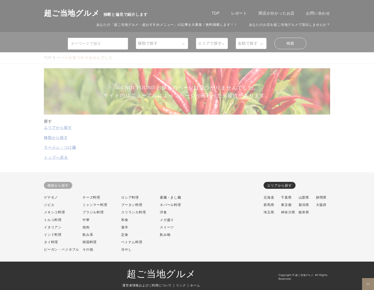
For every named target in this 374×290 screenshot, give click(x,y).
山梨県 (304, 197)
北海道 (269, 197)
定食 (124, 234)
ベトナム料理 (131, 242)
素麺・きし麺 (170, 197)
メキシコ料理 (54, 212)
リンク (181, 285)
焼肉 (86, 227)
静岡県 (321, 197)
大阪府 (321, 204)
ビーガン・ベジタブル (61, 249)
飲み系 (88, 234)
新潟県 (304, 204)
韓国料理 (90, 242)
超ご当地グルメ (161, 274)
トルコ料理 (53, 219)
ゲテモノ (51, 197)
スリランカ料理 (133, 212)
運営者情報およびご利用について (147, 285)
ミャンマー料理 (95, 204)
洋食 (163, 212)
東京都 (286, 204)
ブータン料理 (131, 204)
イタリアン (53, 227)
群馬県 (269, 204)
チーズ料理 (91, 197)
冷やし (126, 249)
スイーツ (167, 227)
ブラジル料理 (93, 212)
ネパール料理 (170, 204)
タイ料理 (51, 242)
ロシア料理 (130, 197)
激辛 (124, 227)
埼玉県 (269, 212)
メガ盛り (167, 219)
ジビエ (49, 204)
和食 (124, 219)
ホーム (195, 285)
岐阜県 (304, 212)
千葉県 (286, 197)
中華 (86, 219)
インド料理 (53, 234)
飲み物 (165, 234)
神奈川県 (288, 212)
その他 (88, 249)
